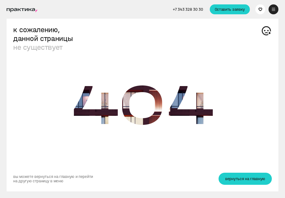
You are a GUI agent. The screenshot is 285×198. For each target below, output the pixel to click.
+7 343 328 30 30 (188, 9)
